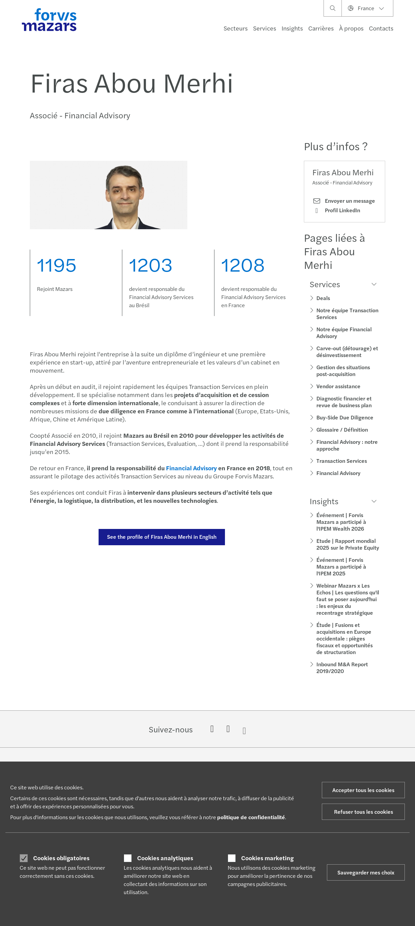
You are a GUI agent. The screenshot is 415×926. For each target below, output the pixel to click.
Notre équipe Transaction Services (347, 313)
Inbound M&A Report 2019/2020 (342, 667)
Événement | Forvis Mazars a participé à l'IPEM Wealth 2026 (341, 521)
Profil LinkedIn (336, 210)
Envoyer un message (343, 200)
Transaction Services (341, 461)
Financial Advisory (338, 473)
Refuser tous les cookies (363, 811)
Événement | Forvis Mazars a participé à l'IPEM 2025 (341, 566)
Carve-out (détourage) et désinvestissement (347, 351)
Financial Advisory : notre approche (347, 445)
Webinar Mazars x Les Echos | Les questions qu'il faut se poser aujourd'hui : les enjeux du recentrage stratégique (347, 599)
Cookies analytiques (165, 858)
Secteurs (236, 28)
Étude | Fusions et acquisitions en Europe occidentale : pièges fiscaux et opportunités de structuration (344, 638)
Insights (292, 28)
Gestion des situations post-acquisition (343, 370)
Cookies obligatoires (61, 858)
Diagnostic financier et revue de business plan (344, 401)
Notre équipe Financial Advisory (344, 332)
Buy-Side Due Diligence (344, 417)
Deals (323, 298)
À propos (351, 28)
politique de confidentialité (251, 817)
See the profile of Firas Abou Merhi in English (160, 536)
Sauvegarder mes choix (365, 872)
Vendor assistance (338, 386)
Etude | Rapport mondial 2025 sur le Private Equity (347, 544)
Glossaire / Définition (342, 429)
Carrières (321, 28)
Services (264, 28)
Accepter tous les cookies (363, 790)
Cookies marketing (267, 858)
